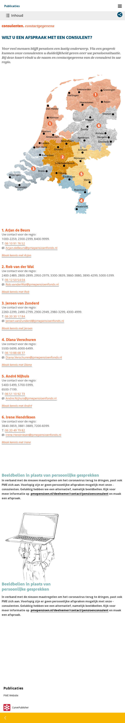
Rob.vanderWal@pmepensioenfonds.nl (32, 284)
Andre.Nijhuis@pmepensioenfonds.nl (31, 398)
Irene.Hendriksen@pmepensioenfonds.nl (33, 435)
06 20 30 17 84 (15, 316)
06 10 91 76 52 (15, 243)
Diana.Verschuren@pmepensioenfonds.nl (34, 357)
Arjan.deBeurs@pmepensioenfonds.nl (31, 248)
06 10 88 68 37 (15, 353)
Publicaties (12, 6)
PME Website (10, 695)
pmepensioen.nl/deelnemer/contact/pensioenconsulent (69, 494)
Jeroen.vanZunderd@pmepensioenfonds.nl (35, 321)
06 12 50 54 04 (15, 280)
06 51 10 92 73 (15, 394)
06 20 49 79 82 (15, 430)
